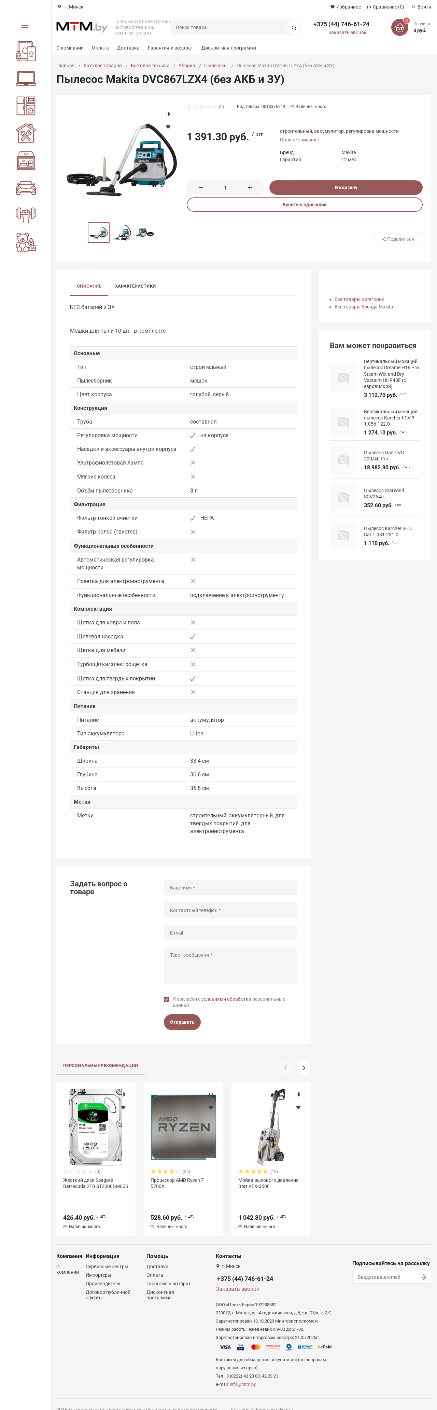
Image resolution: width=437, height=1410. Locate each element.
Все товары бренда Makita (364, 306)
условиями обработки (226, 999)
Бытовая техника (150, 65)
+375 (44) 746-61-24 (341, 24)
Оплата (100, 48)
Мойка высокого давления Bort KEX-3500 (268, 1183)
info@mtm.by (243, 1371)
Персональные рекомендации (100, 1065)
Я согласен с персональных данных (229, 1002)
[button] (303, 1068)
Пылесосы (216, 65)
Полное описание (299, 139)
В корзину (346, 187)
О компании (70, 48)
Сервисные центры (107, 1254)
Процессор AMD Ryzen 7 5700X (177, 1183)
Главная (65, 65)
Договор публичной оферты (261, 1397)
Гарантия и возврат (170, 48)
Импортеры (98, 1263)
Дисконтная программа (228, 48)
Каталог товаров (103, 65)
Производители (103, 1271)
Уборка (187, 65)
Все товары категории (359, 299)
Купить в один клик (305, 204)
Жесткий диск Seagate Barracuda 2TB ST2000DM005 (95, 1183)
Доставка (128, 48)
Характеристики (135, 286)
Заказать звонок (347, 32)
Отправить (182, 1022)
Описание (89, 286)
